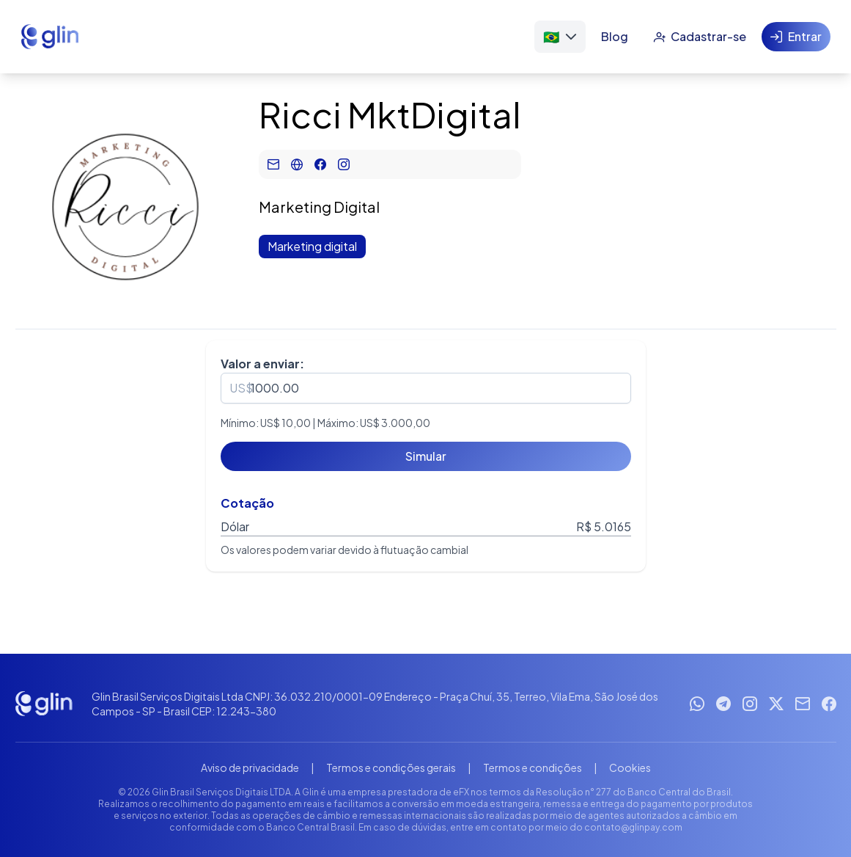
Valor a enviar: (262, 363)
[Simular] (426, 456)
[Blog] (615, 36)
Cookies (630, 767)
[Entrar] (796, 36)
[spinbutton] (426, 388)
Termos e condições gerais (391, 767)
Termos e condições (532, 767)
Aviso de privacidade (250, 767)
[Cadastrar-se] (700, 36)
